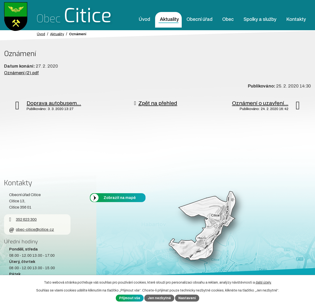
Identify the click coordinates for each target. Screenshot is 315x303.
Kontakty (296, 19)
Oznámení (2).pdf (21, 72)
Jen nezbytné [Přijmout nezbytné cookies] (159, 298)
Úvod (144, 19)
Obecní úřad (199, 19)
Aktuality (169, 19)
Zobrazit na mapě (120, 198)
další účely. (263, 282)
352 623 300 (23, 219)
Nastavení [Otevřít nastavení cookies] (187, 298)
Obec (228, 19)
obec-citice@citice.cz (31, 229)
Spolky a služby (260, 19)
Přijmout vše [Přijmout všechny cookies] (129, 298)
